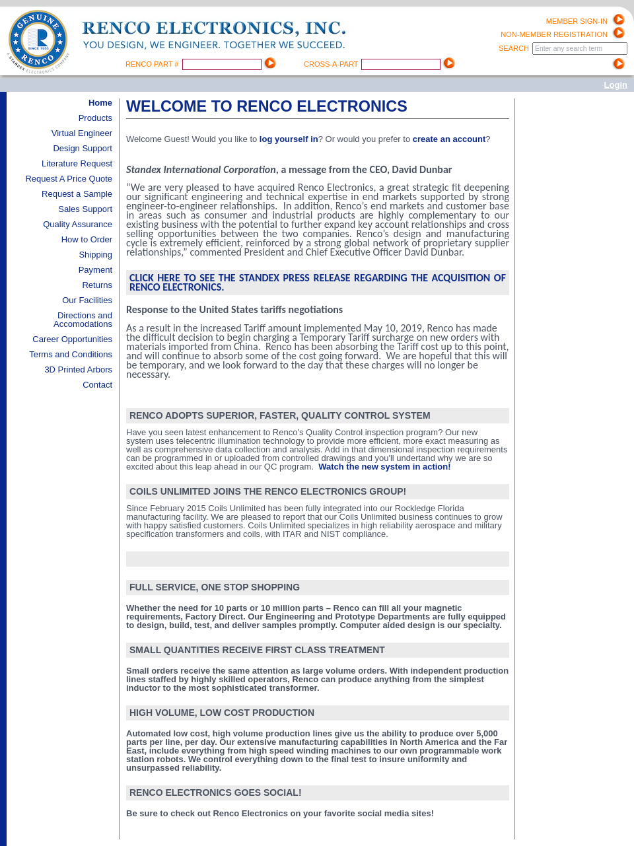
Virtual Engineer (82, 133)
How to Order (86, 239)
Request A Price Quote (68, 179)
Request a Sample (77, 194)
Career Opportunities (72, 339)
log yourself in (289, 139)
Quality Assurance (77, 224)
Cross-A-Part (332, 64)
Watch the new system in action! (384, 467)
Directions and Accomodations (82, 319)
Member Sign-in (577, 21)
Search (515, 48)
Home (100, 103)
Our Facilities (87, 300)
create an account (449, 139)
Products (95, 118)
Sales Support (85, 209)
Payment (95, 270)
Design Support (82, 148)
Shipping (95, 255)
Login (615, 85)
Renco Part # (153, 64)
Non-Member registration (554, 34)
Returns (97, 285)
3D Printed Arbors (78, 369)
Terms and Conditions (70, 354)
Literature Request (77, 163)
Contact (97, 385)
